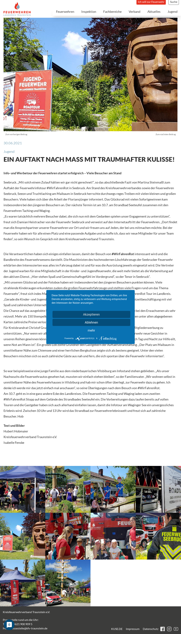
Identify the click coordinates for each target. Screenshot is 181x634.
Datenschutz (150, 628)
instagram (169, 629)
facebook (162, 629)
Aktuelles (153, 11)
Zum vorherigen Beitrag (16, 134)
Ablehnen (91, 322)
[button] (22, 489)
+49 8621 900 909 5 (20, 624)
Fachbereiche (112, 11)
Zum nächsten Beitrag (166, 134)
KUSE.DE (116, 628)
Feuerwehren (65, 11)
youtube (176, 629)
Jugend (172, 11)
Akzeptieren (91, 314)
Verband (134, 11)
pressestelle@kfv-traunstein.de (28, 628)
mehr (91, 330)
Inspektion (88, 11)
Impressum (132, 628)
